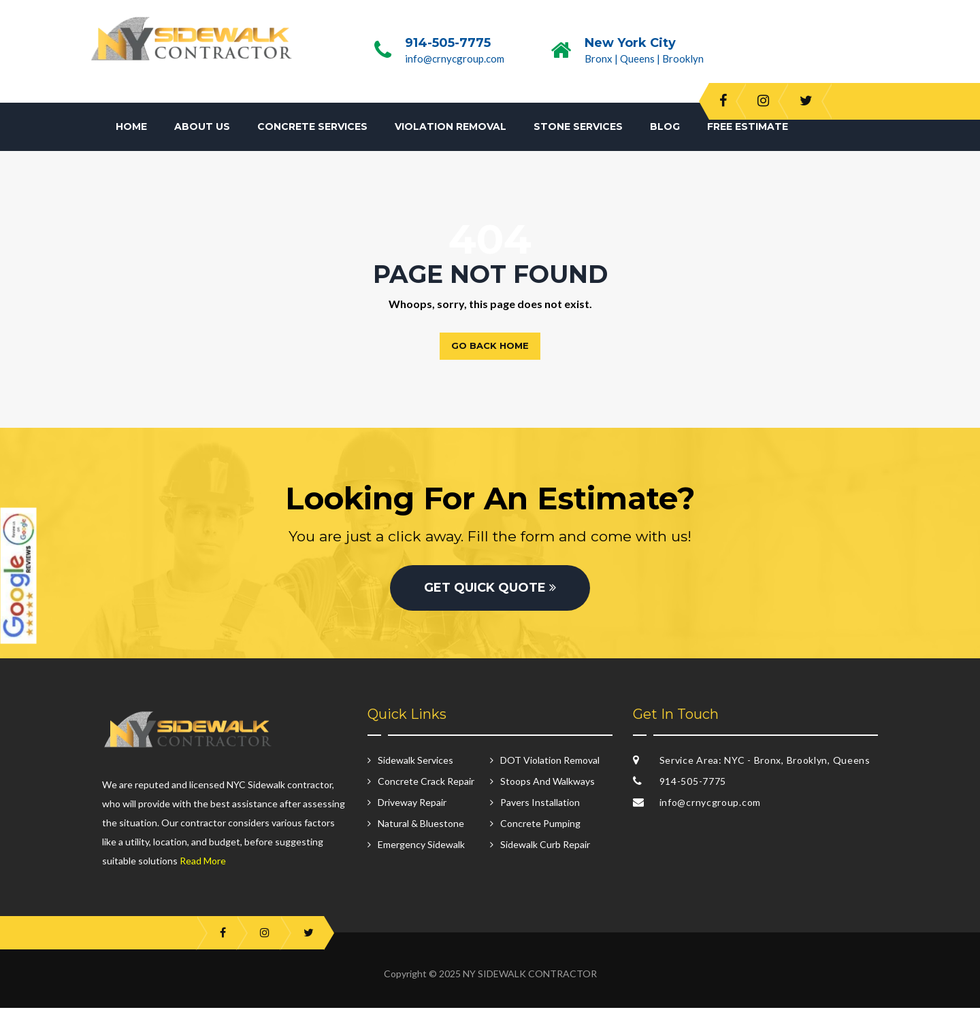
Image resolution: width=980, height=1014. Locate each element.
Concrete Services (312, 126)
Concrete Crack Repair (426, 787)
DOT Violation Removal (550, 766)
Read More (203, 867)
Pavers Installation (540, 808)
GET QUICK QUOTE (490, 593)
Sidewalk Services (415, 766)
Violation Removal (450, 126)
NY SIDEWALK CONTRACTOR (530, 979)
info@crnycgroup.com (454, 58)
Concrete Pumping (540, 829)
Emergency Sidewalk (421, 850)
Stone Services (578, 126)
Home (131, 126)
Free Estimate (747, 126)
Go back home (490, 345)
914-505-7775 (448, 42)
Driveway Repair (412, 808)
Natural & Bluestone (421, 829)
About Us (202, 126)
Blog (665, 126)
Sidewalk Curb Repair (545, 850)
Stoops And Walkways (547, 787)
